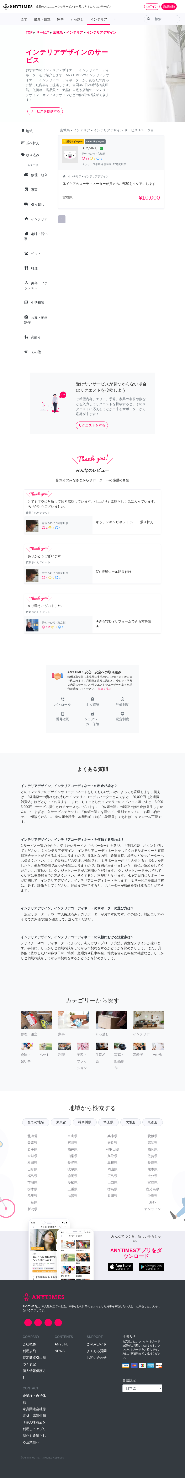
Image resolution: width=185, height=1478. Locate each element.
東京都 (61, 1122)
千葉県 (32, 1202)
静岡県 (73, 1176)
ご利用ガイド (97, 1344)
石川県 (73, 1142)
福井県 (73, 1149)
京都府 (153, 1122)
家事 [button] (60, 19)
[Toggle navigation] (179, 6)
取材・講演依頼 (34, 1415)
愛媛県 (153, 1136)
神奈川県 (84, 1122)
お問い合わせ (97, 1357)
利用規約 (29, 1351)
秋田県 (32, 1162)
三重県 (73, 1189)
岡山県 (112, 1169)
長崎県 (153, 1162)
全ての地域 (35, 1122)
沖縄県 (153, 1196)
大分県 (153, 1176)
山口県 (112, 1182)
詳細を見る (104, 688)
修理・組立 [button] (42, 19)
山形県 (32, 1169)
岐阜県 (73, 1169)
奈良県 (112, 1142)
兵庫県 (112, 1136)
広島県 (112, 1176)
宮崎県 (153, 1182)
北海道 (32, 1136)
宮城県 (32, 1156)
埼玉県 (108, 1122)
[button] (63, 702)
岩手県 (32, 1149)
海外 (152, 1202)
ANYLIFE (62, 1344)
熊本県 (153, 1169)
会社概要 (29, 1344)
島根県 (112, 1162)
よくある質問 (97, 1351)
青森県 (32, 1142)
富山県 (73, 1136)
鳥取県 (112, 1156)
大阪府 (131, 1122)
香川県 (112, 1196)
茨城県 (32, 1182)
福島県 (32, 1176)
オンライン (152, 1209)
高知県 (153, 1142)
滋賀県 (73, 1196)
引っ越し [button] (77, 19)
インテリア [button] (98, 19)
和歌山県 (112, 1149)
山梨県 (73, 1156)
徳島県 (112, 1189)
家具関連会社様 (34, 1409)
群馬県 (32, 1196)
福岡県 (153, 1149)
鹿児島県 (152, 1189)
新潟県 (32, 1209)
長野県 (73, 1162)
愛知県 (73, 1182)
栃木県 (32, 1189)
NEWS (60, 1351)
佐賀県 (153, 1156)
